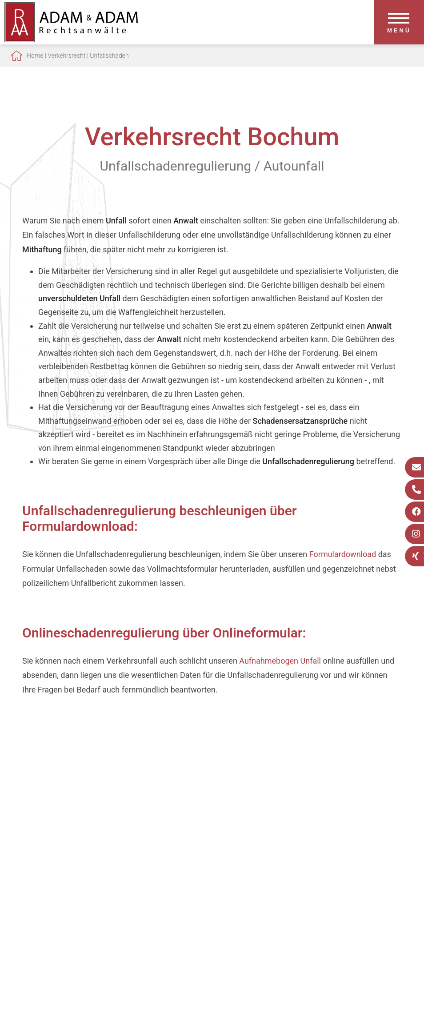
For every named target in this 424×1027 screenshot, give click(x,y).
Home (35, 55)
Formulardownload (342, 554)
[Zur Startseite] (71, 39)
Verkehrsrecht (66, 55)
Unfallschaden (109, 55)
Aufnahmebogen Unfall (280, 660)
